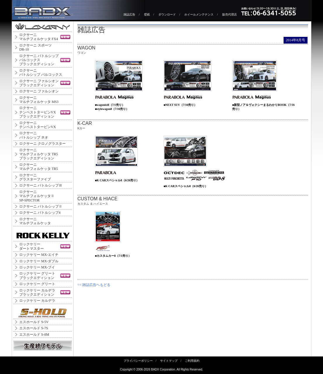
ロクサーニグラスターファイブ (35, 177)
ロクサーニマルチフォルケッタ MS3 (38, 100)
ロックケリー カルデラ (37, 301)
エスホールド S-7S (33, 328)
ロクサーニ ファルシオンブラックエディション (39, 83)
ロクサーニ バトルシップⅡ (40, 206)
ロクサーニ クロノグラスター (42, 144)
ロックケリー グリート (37, 284)
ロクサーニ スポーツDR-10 (35, 47)
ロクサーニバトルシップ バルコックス (40, 72)
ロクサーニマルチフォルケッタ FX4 (38, 37)
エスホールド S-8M (34, 334)
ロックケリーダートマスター (31, 246)
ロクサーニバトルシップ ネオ (33, 135)
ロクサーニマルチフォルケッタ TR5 (38, 167)
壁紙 (147, 14)
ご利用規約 (192, 360)
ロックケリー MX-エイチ (38, 255)
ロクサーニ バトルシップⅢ (40, 185)
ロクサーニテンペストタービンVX (37, 125)
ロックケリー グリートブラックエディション (37, 275)
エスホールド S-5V (33, 322)
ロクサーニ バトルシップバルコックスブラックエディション (39, 60)
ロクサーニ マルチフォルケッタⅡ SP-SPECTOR (36, 196)
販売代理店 (229, 14)
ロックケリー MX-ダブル (38, 261)
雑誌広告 (129, 14)
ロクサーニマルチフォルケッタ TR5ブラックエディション (38, 154)
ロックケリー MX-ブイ (37, 267)
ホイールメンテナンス (198, 14)
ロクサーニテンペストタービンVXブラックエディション (37, 112)
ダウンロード (167, 14)
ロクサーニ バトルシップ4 (39, 213)
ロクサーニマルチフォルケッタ (35, 221)
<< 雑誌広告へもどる (93, 285)
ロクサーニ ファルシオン (39, 91)
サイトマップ (169, 360)
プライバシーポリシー (138, 360)
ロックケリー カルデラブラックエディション (37, 292)
